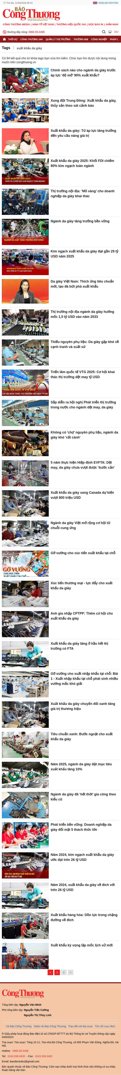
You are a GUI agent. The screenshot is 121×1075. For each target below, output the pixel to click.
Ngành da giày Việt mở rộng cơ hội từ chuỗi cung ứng (80, 525)
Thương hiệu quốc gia (71, 24)
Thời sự (12, 39)
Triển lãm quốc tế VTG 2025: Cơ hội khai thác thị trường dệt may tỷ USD (83, 374)
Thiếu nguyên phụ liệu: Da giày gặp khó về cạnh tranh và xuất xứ (85, 344)
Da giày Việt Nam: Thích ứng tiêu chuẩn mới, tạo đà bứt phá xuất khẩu (82, 284)
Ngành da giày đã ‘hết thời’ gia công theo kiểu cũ (83, 796)
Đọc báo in (96, 24)
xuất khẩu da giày (29, 48)
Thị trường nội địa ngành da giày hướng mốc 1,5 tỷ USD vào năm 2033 (82, 314)
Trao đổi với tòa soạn (80, 1026)
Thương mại (81, 39)
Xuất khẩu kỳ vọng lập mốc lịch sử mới (82, 945)
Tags (6, 48)
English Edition (108, 3)
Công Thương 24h (31, 39)
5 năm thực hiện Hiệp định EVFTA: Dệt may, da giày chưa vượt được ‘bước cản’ (83, 465)
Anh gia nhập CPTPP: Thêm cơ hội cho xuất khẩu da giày (82, 616)
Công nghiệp (99, 39)
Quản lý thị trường (58, 39)
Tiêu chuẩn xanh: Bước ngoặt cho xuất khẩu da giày (82, 736)
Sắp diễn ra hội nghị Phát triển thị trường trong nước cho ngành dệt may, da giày (83, 404)
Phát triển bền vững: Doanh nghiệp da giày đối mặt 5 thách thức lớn (81, 827)
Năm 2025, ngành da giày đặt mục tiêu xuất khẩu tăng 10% (81, 766)
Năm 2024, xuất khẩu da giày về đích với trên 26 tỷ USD (83, 887)
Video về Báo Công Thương (50, 1026)
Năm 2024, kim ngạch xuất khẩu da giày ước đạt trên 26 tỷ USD (82, 857)
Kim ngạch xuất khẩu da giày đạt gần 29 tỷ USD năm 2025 (84, 253)
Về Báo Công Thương (19, 1026)
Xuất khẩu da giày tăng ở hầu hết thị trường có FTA (79, 646)
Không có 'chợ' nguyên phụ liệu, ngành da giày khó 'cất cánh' (84, 435)
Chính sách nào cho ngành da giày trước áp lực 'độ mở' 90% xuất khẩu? (83, 72)
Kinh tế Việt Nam (43, 24)
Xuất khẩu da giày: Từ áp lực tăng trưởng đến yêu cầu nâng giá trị (83, 133)
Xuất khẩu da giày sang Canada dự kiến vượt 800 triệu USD (82, 495)
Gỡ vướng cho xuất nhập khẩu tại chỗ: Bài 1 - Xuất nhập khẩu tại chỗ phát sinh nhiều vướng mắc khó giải (84, 679)
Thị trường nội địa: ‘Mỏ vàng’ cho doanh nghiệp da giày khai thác (82, 193)
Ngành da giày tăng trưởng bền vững (80, 221)
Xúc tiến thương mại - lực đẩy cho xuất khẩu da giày (81, 585)
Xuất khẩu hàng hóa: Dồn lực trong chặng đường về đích (84, 917)
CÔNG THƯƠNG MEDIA (16, 24)
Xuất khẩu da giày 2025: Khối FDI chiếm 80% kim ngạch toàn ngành (82, 163)
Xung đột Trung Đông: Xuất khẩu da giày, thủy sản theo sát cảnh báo (83, 103)
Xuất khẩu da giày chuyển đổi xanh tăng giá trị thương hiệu (83, 706)
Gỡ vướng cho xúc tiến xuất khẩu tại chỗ (83, 553)
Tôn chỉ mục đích (105, 1026)
